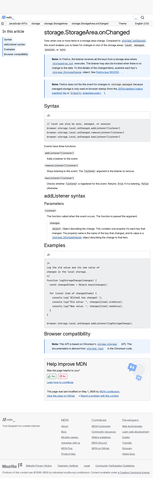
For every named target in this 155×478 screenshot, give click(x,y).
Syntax (8, 39)
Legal (87, 465)
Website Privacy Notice (39, 465)
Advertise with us (70, 442)
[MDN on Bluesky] (10, 444)
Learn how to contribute (60, 382)
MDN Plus (67, 448)
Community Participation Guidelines (115, 465)
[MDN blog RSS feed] (26, 444)
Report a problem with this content (99, 395)
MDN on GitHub (101, 448)
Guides (126, 437)
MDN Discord (99, 442)
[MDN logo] (8, 420)
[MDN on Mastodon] (21, 444)
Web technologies (132, 426)
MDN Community (101, 426)
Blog (63, 431)
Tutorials (127, 442)
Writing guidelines (101, 437)
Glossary (127, 448)
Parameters (54, 203)
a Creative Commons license (133, 472)
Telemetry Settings (67, 465)
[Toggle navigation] (149, 17)
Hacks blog (128, 453)
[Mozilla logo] (12, 465)
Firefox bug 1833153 (107, 72)
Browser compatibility (16, 54)
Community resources (104, 431)
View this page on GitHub (61, 395)
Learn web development (135, 431)
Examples (9, 49)
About (64, 426)
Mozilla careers (70, 437)
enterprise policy (85, 93)
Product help (68, 453)
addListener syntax (14, 44)
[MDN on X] (15, 444)
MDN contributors (109, 391)
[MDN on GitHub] (4, 444)
